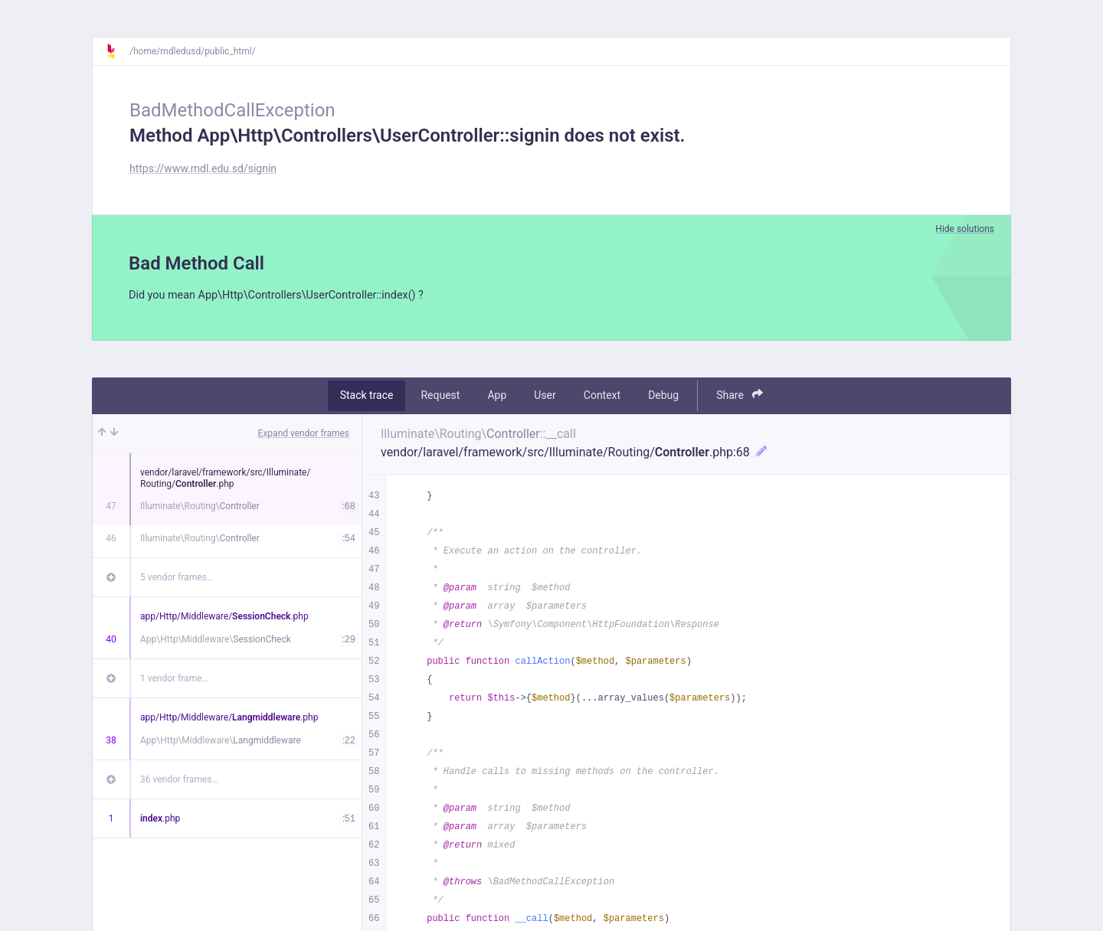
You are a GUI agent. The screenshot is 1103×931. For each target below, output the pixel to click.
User (544, 397)
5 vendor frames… (176, 578)
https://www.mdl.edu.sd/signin (203, 168)
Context (602, 397)
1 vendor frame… (174, 680)
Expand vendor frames (303, 435)
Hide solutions (964, 229)
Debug (663, 397)
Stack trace (367, 397)
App (496, 397)
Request (440, 397)
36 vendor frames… (179, 781)
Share (739, 396)
